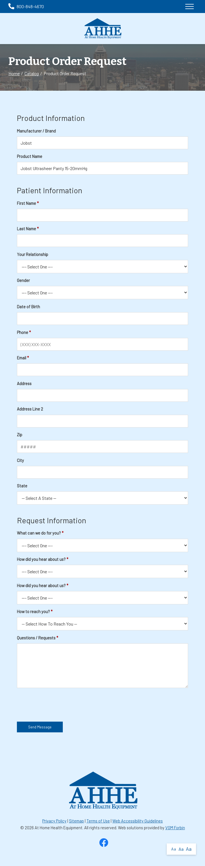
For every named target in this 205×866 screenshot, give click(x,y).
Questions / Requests (36, 637)
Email (21, 357)
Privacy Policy (54, 821)
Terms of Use (98, 821)
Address (24, 383)
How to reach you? (33, 611)
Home (14, 73)
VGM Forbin (175, 827)
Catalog (31, 73)
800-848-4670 (26, 6)
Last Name (26, 228)
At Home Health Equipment (59, 827)
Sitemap (76, 821)
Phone (22, 332)
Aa (173, 849)
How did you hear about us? (41, 559)
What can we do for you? (39, 533)
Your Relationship (32, 254)
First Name (26, 203)
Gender (23, 280)
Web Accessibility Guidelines (137, 821)
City (20, 460)
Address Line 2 (30, 409)
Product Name (29, 156)
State (22, 485)
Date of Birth (28, 306)
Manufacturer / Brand (36, 131)
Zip (19, 434)
